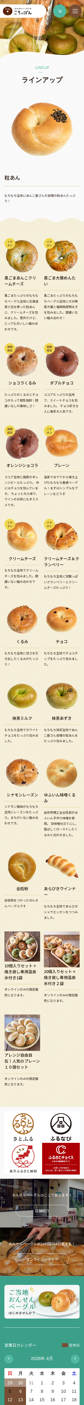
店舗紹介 (42, 1210)
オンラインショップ (42, 1259)
